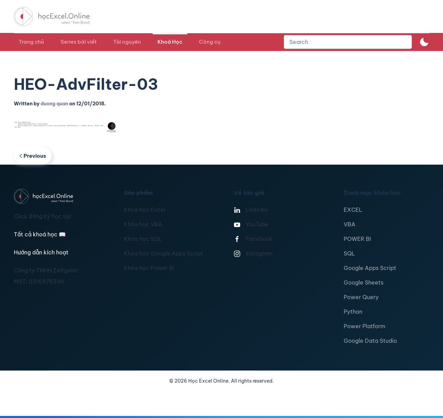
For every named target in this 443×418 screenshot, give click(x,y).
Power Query (361, 297)
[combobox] (348, 42)
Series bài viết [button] (79, 41)
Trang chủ (31, 41)
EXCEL (353, 209)
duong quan (54, 104)
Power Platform (364, 326)
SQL (349, 253)
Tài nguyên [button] (127, 41)
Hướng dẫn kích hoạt (41, 252)
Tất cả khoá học (40, 234)
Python (353, 311)
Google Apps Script (370, 267)
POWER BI (357, 238)
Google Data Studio (370, 340)
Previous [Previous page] (32, 156)
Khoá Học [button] (169, 41)
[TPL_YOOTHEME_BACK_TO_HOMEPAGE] (58, 16)
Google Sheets (363, 282)
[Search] (348, 42)
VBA (349, 224)
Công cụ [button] (209, 41)
